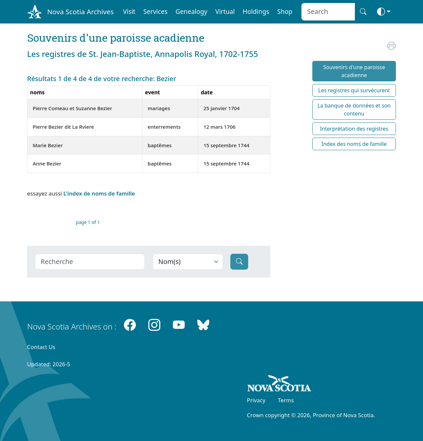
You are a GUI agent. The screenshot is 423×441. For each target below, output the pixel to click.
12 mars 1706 (220, 126)
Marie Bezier (48, 145)
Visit (129, 11)
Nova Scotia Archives (80, 11)
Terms (286, 400)
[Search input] (328, 12)
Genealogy (191, 11)
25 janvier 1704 (222, 108)
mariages (159, 108)
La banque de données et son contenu (354, 109)
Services (155, 11)
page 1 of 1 (88, 222)
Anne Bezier (47, 163)
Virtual (225, 11)
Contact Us (41, 347)
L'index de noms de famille (99, 193)
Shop (284, 11)
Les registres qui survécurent (354, 90)
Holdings (256, 11)
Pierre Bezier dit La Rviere (63, 126)
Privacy (256, 400)
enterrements (164, 126)
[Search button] (363, 12)
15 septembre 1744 (227, 145)
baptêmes (160, 145)
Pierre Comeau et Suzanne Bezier (72, 108)
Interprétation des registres (354, 128)
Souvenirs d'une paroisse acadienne (354, 71)
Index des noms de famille (354, 144)
